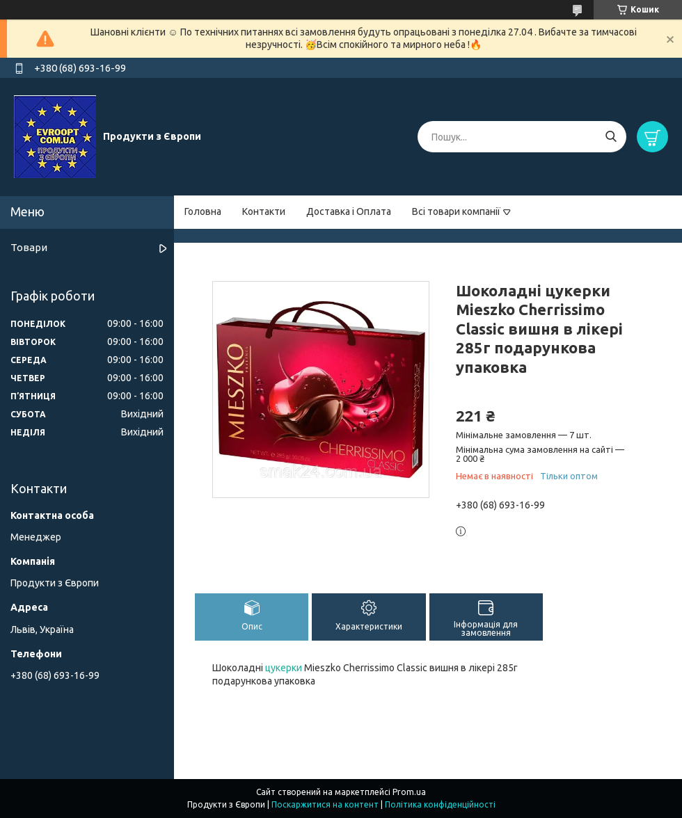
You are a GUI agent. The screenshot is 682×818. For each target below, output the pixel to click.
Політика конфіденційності (440, 804)
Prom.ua (409, 791)
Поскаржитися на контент (325, 804)
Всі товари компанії (456, 211)
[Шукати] (610, 136)
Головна (202, 211)
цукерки (283, 667)
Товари (28, 247)
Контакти (263, 211)
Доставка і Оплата (348, 211)
